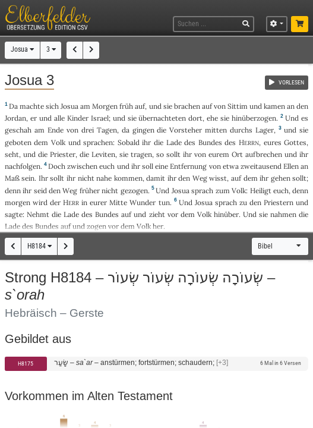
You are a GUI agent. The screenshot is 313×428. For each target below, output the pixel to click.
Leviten (103, 154)
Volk (58, 142)
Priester (62, 154)
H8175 (25, 363)
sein (27, 178)
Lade (174, 142)
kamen (274, 106)
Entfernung (188, 166)
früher (90, 190)
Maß (12, 178)
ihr (187, 154)
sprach (202, 190)
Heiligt (260, 190)
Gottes (295, 142)
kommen (128, 178)
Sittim (237, 106)
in (84, 202)
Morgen (105, 106)
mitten (216, 129)
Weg (199, 178)
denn (300, 190)
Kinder (77, 118)
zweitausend (261, 166)
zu (243, 202)
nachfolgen (22, 166)
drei (87, 129)
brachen (187, 106)
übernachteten (162, 118)
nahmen (283, 214)
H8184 (39, 246)
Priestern (278, 202)
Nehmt (38, 214)
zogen (96, 226)
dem (251, 178)
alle (59, 118)
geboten (18, 142)
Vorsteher (185, 129)
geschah (18, 129)
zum (223, 190)
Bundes (210, 142)
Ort (237, 154)
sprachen (98, 142)
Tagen (107, 129)
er (33, 118)
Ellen (291, 166)
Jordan (15, 118)
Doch (56, 166)
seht (12, 154)
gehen (280, 178)
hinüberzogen (254, 118)
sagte (14, 214)
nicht (86, 178)
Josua (22, 49)
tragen (141, 154)
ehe (212, 118)
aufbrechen (263, 154)
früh (126, 106)
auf (140, 106)
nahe (104, 178)
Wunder (142, 202)
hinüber (226, 214)
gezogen (134, 190)
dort (195, 118)
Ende (56, 129)
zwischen (82, 166)
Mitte (118, 202)
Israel (100, 118)
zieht (157, 214)
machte (32, 106)
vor (172, 214)
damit (155, 178)
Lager (264, 129)
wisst (218, 178)
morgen (17, 202)
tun (164, 202)
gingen (143, 129)
